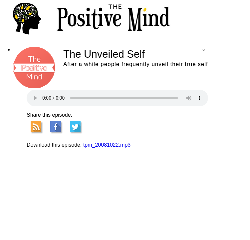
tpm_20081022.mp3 (106, 145)
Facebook (55, 126)
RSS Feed (36, 126)
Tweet (75, 126)
